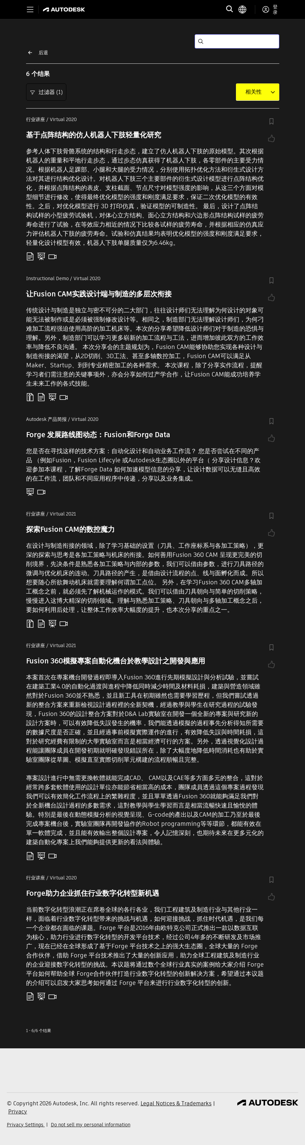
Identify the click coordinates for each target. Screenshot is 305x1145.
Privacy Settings (26, 1124)
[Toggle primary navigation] (30, 9)
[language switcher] (246, 9)
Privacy (17, 1111)
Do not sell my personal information (90, 1124)
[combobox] (253, 92)
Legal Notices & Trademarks (176, 1103)
